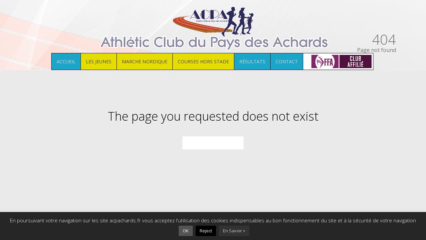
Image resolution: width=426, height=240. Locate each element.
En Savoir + (234, 231)
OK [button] (186, 231)
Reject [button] (206, 231)
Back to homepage (213, 143)
